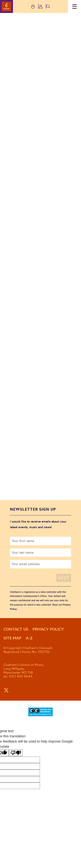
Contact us (15, 629)
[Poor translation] (16, 752)
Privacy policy (48, 629)
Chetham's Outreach (6, 6)
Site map (12, 638)
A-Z (29, 638)
